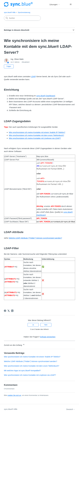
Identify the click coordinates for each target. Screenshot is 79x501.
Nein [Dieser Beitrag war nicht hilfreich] (45, 325)
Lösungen (54, 4)
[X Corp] (8, 311)
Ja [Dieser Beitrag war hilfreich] (33, 325)
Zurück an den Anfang (14, 344)
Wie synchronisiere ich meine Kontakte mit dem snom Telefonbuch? (36, 135)
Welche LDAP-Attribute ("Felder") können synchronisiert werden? (35, 238)
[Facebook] (5, 311)
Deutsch (70, 409)
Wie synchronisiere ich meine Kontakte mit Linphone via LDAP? (35, 138)
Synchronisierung (24, 12)
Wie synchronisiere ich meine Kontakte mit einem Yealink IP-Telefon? (37, 132)
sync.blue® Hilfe (9, 12)
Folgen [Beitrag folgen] (9, 66)
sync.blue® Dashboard (45, 96)
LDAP (33, 76)
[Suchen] (22, 18)
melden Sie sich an (14, 395)
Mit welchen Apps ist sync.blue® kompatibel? (22, 370)
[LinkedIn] (12, 311)
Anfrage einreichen (47, 337)
